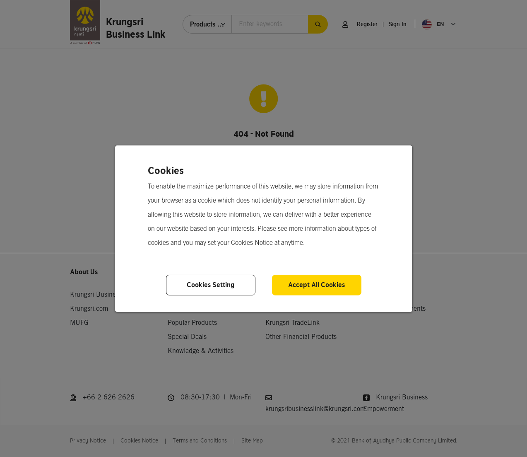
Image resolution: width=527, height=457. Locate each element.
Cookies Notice (252, 243)
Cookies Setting (210, 284)
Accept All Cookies (316, 284)
